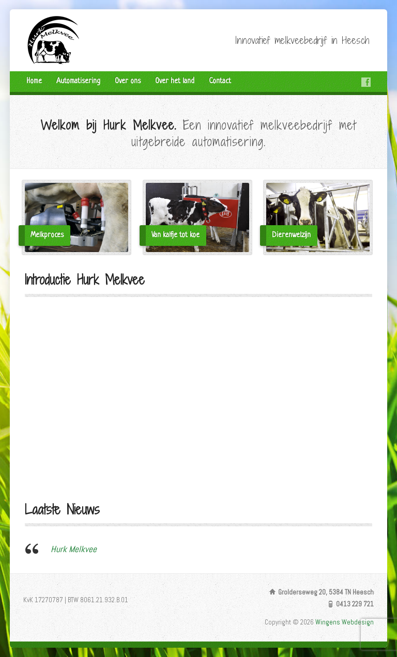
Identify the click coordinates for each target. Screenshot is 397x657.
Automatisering (78, 81)
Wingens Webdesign (344, 622)
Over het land (174, 81)
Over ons (128, 81)
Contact (220, 81)
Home (34, 81)
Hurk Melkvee (74, 549)
